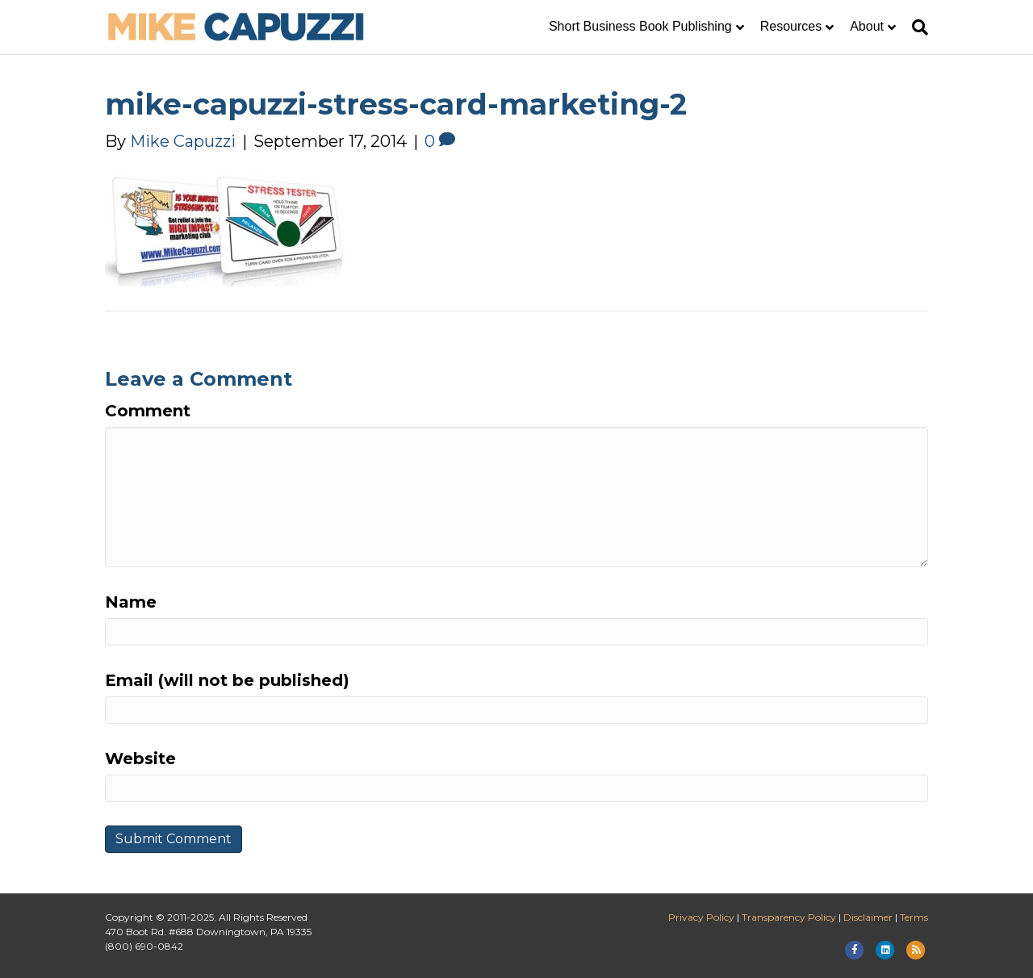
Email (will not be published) (227, 680)
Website (140, 758)
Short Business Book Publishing (640, 26)
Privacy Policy (701, 917)
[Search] (916, 27)
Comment (147, 410)
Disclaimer (868, 917)
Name (131, 602)
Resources (791, 26)
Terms (914, 917)
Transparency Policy (789, 917)
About (867, 26)
